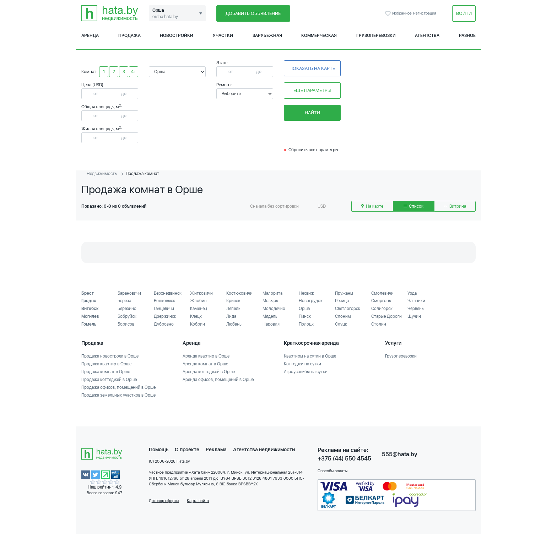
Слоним (343, 316)
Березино (127, 308)
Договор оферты (164, 500)
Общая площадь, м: (101, 106)
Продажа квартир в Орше (106, 363)
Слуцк (341, 324)
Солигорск (382, 308)
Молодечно (274, 308)
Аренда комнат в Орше (205, 363)
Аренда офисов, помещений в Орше (218, 379)
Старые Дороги (386, 316)
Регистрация (424, 13)
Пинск (305, 316)
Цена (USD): (92, 84)
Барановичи (129, 293)
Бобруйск (127, 316)
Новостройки (176, 35)
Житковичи (201, 293)
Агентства (427, 35)
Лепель (233, 308)
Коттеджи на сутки (302, 363)
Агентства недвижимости (264, 449)
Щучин (414, 316)
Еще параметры (312, 90)
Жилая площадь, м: (101, 128)
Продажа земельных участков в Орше (118, 395)
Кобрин (197, 324)
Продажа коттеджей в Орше (109, 379)
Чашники (416, 300)
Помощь (158, 449)
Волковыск (164, 300)
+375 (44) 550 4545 (344, 458)
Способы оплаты (332, 471)
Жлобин (198, 300)
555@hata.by (399, 454)
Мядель (270, 316)
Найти (312, 112)
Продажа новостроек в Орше (110, 356)
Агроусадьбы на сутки (306, 371)
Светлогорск (347, 308)
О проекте (187, 449)
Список (413, 206)
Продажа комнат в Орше (105, 371)
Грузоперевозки (376, 35)
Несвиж (306, 293)
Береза (124, 300)
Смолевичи (382, 293)
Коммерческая (319, 35)
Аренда (90, 35)
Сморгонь (381, 300)
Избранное (388, 13)
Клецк (196, 316)
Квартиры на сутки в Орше (310, 356)
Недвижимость (102, 173)
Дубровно (164, 324)
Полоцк (306, 324)
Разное (467, 35)
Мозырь (270, 300)
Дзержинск (165, 316)
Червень (415, 308)
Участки (223, 35)
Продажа (129, 35)
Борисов (126, 324)
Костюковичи (239, 293)
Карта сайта (198, 500)
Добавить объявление (253, 13)
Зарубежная (267, 35)
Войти (464, 13)
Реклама (216, 449)
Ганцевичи (164, 308)
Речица (342, 300)
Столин (378, 324)
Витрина (455, 206)
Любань (234, 324)
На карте (372, 206)
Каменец (198, 308)
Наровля (271, 324)
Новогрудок (311, 300)
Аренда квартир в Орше (206, 356)
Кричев (233, 300)
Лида (231, 316)
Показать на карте (312, 68)
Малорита (272, 293)
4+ (133, 71)
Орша (304, 308)
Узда (412, 293)
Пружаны (344, 293)
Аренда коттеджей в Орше (209, 371)
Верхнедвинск (168, 293)
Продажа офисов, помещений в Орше (118, 387)
